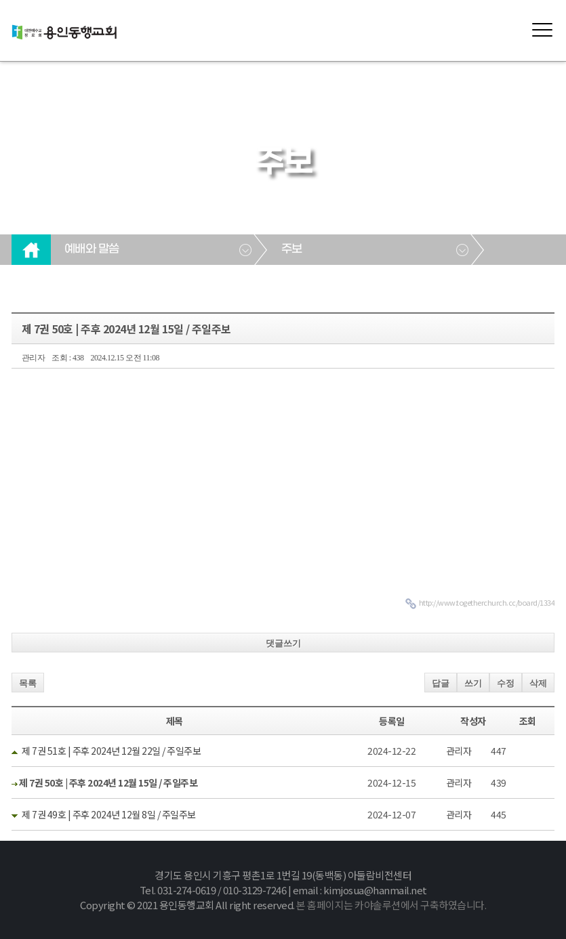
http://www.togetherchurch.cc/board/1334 (487, 602)
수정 (505, 683)
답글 (440, 683)
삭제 (538, 683)
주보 (291, 249)
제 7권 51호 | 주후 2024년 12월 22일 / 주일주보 (111, 750)
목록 (28, 683)
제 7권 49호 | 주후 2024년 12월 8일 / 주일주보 (109, 814)
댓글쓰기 (283, 643)
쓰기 (473, 683)
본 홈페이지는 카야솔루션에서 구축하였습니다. (391, 905)
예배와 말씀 (91, 249)
